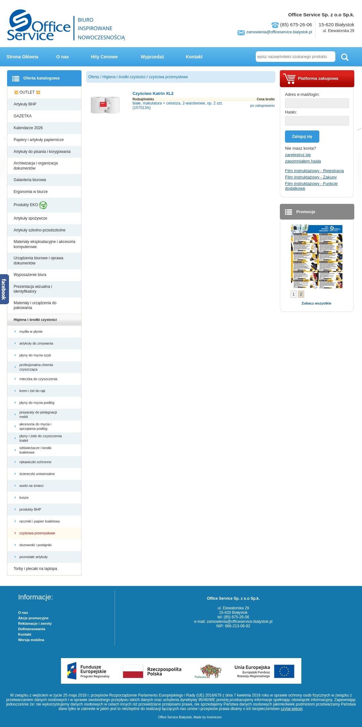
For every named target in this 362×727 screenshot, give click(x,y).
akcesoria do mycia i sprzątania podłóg (36, 426)
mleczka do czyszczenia (39, 379)
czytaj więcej (291, 708)
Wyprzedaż (152, 56)
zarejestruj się (298, 154)
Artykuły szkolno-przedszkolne (40, 230)
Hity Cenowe (104, 56)
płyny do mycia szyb (36, 355)
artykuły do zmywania (37, 343)
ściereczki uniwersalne (38, 474)
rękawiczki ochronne (36, 462)
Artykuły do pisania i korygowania (43, 151)
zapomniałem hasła (303, 161)
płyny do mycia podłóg (38, 403)
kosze (25, 497)
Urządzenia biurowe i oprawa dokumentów (39, 260)
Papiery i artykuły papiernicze (39, 140)
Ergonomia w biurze (31, 191)
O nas (62, 56)
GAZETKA (23, 116)
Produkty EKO (30, 205)
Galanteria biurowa (30, 180)
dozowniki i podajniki (36, 545)
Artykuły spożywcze (31, 218)
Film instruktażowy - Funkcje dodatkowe (311, 186)
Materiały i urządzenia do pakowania (35, 305)
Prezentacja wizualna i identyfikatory (33, 289)
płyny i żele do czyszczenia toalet (41, 438)
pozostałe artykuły (34, 557)
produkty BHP (31, 509)
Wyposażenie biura (30, 274)
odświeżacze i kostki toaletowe (36, 450)
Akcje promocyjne (33, 618)
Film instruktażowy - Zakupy (311, 177)
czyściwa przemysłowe (38, 533)
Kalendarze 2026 (29, 128)
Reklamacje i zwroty (35, 623)
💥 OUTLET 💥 (28, 92)
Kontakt (194, 56)
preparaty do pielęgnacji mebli (38, 414)
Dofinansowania (31, 629)
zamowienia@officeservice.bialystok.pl (279, 32)
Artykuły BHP (26, 104)
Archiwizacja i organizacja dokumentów (36, 166)
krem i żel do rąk (33, 391)
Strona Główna (23, 56)
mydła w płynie (32, 331)
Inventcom (214, 717)
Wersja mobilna (31, 640)
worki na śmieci (32, 486)
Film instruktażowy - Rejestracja (314, 170)
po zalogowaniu (262, 105)
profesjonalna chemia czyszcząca (36, 367)
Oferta (93, 77)
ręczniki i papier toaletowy (40, 521)
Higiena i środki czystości (36, 320)
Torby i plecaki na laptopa (36, 568)
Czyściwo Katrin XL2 (153, 93)
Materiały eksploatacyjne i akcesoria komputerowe (44, 244)
